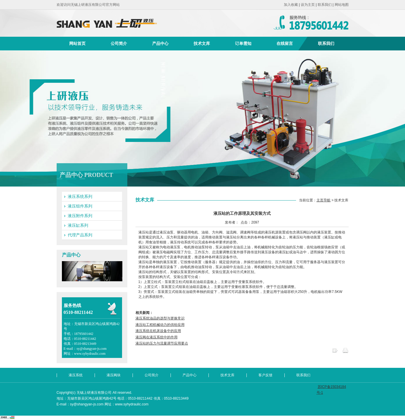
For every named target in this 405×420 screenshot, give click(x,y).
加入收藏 (291, 5)
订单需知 (243, 43)
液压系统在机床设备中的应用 (158, 331)
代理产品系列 (80, 235)
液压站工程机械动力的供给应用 (160, 325)
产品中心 (160, 43)
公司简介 (119, 43)
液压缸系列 (78, 225)
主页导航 (324, 200)
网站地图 (342, 5)
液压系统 (76, 375)
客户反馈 (265, 375)
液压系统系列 (80, 196)
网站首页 (77, 43)
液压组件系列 (80, 206)
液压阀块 (114, 375)
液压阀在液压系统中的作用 (156, 337)
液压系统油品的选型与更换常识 (160, 318)
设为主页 (308, 5)
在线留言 (285, 43)
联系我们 (325, 5)
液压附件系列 (80, 215)
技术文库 (202, 43)
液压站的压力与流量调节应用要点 (161, 343)
